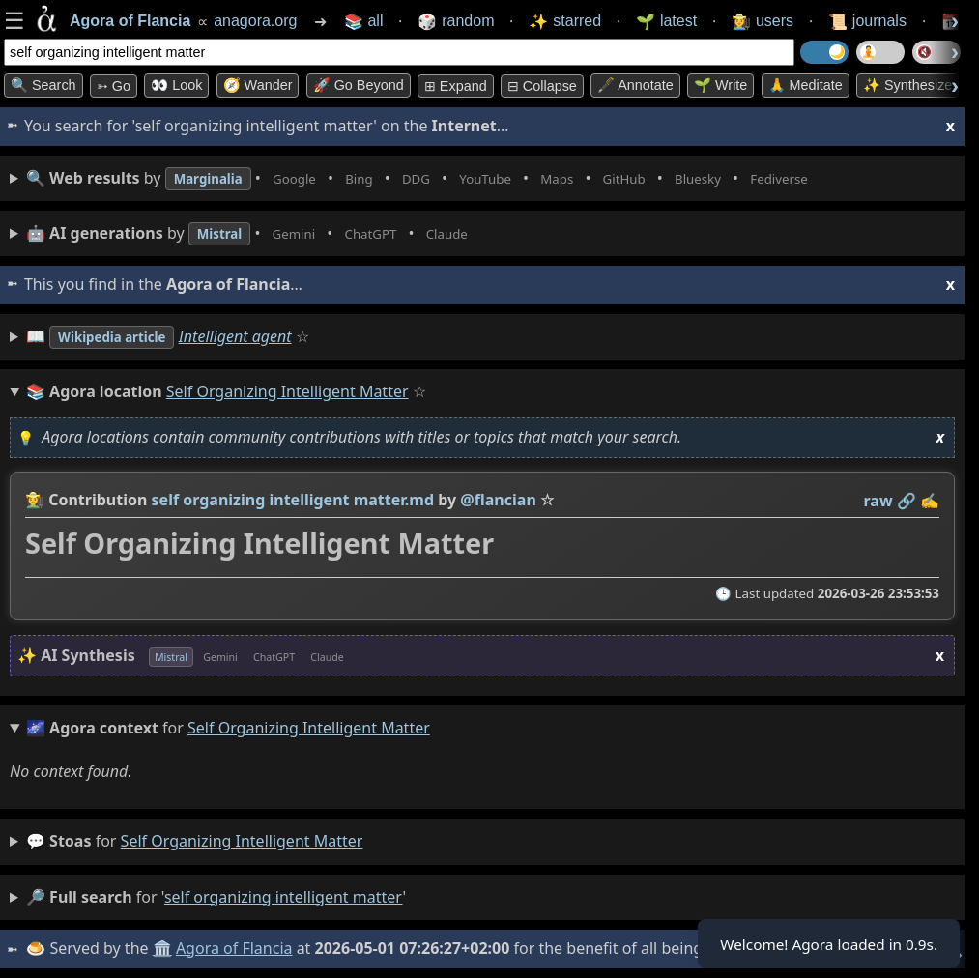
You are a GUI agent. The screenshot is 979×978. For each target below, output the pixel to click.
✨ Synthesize (907, 85)
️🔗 (906, 500)
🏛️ (163, 948)
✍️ (929, 500)
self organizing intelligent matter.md (293, 499)
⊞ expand (455, 86)
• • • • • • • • (462, 178)
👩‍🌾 (34, 499)
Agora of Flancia (236, 948)
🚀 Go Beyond (358, 85)
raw (878, 500)
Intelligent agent (257, 336)
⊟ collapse (542, 86)
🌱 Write (720, 85)
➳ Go (113, 86)
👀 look (176, 85)
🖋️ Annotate (635, 85)
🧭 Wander (258, 85)
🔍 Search (43, 85)
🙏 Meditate (805, 85)
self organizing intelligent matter (242, 840)
